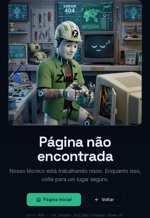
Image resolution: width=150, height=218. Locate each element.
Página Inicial (54, 199)
